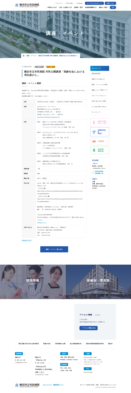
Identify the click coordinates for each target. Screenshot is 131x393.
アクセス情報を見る (89, 328)
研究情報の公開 (60, 344)
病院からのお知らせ (98, 79)
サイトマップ (96, 113)
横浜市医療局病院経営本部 (95, 344)
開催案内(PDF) (27, 240)
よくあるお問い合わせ (99, 107)
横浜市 (110, 344)
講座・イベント (31, 55)
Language (79, 3)
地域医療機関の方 (91, 7)
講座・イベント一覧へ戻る (54, 249)
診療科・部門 (78, 7)
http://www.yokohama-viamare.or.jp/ (48, 117)
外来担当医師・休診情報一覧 (99, 173)
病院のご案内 (103, 7)
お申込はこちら (42, 222)
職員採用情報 (96, 73)
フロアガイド (59, 3)
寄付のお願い (69, 3)
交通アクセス (110, 3)
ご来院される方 (52, 7)
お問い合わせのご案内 (99, 102)
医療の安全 (47, 344)
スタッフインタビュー (99, 96)
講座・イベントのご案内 (100, 85)
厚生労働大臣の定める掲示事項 (28, 344)
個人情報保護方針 (76, 344)
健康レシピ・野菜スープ (100, 90)
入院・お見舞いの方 (65, 7)
